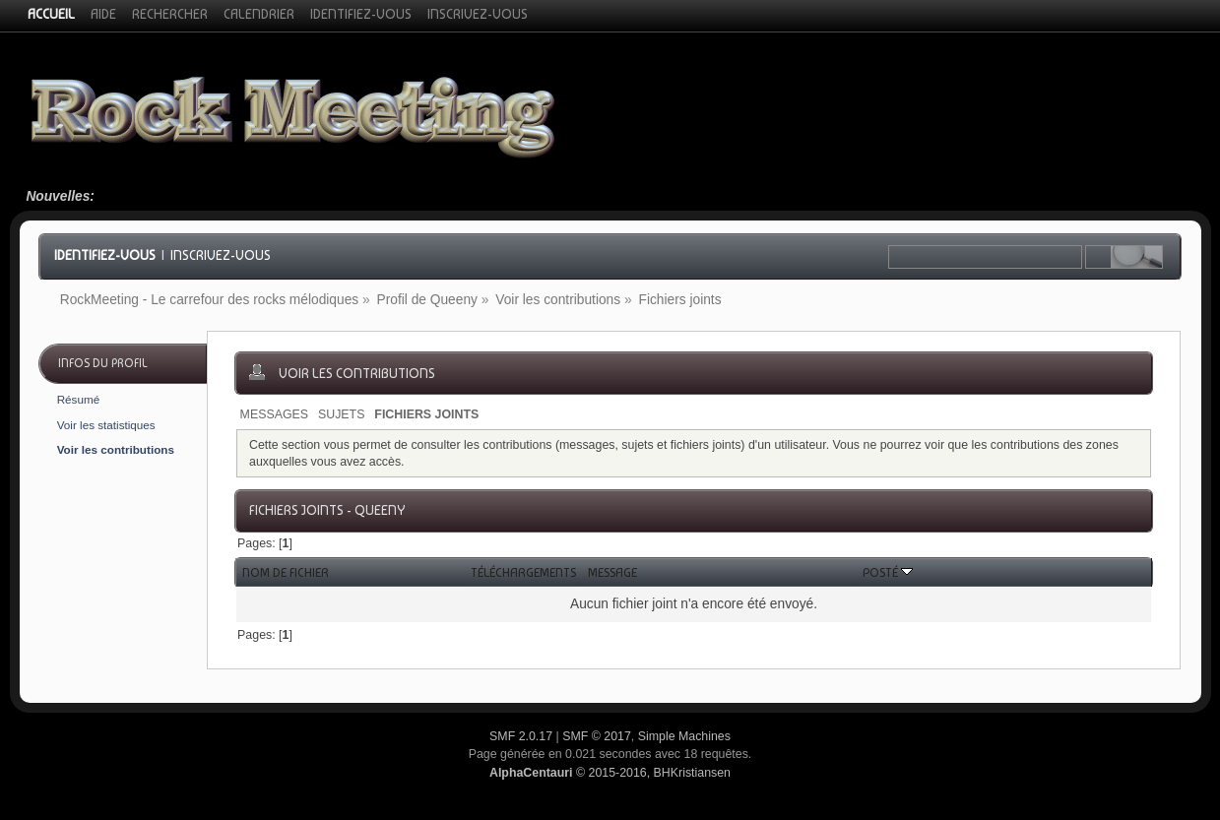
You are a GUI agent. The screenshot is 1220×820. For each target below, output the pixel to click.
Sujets (341, 414)
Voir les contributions (115, 449)
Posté (888, 572)
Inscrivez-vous (220, 255)
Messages (274, 414)
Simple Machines (684, 736)
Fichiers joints (426, 414)
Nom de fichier (285, 572)
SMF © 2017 (596, 736)
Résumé (78, 399)
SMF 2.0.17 (520, 736)
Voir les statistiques (106, 424)
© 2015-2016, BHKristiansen (610, 773)
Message (612, 572)
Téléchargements (523, 572)
